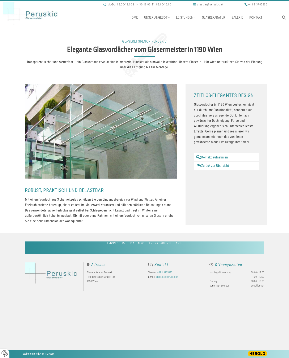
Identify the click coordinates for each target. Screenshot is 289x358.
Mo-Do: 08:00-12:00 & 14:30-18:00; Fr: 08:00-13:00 (139, 4)
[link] (154, 17)
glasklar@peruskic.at (210, 4)
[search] (284, 17)
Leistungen (184, 17)
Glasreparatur (213, 17)
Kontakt (255, 17)
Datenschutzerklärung (150, 243)
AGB (179, 243)
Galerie (237, 17)
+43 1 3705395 (257, 4)
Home (133, 17)
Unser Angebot (155, 17)
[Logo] (50, 13)
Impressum (116, 243)
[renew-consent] (4, 353)
